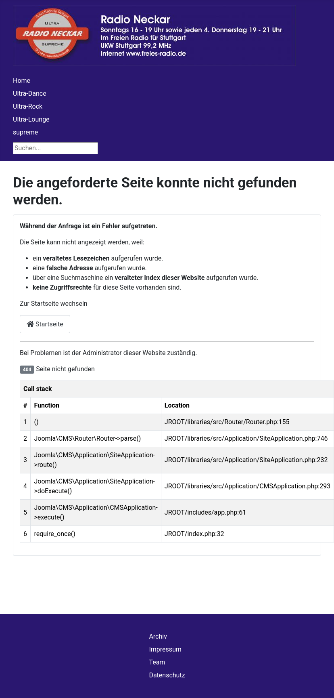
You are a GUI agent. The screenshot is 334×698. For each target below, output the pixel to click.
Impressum (165, 649)
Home (21, 80)
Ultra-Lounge (31, 119)
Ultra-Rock (27, 106)
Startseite (45, 324)
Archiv (158, 636)
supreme (25, 132)
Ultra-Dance (29, 93)
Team (157, 662)
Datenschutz (167, 675)
